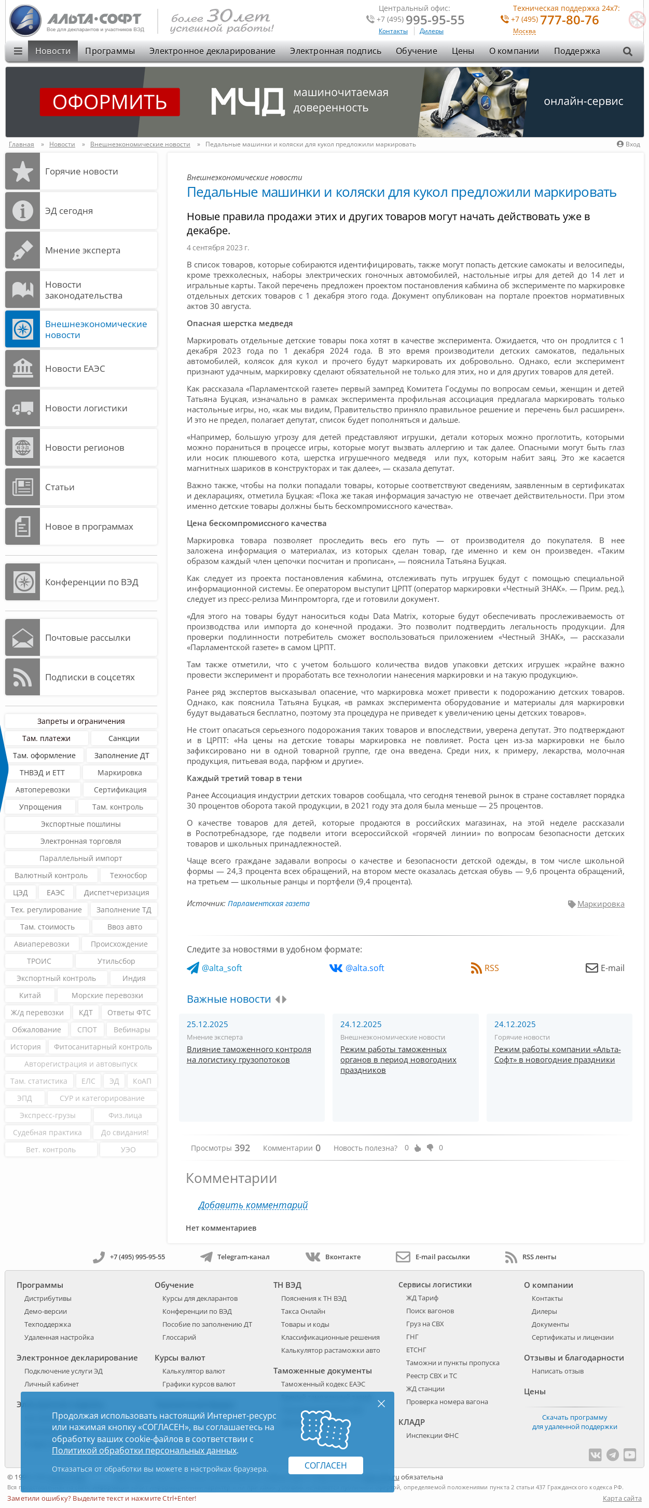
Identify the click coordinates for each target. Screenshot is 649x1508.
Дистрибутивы (48, 1298)
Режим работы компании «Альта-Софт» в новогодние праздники (557, 1054)
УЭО (128, 1149)
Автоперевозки (43, 790)
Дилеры (432, 30)
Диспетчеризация (116, 892)
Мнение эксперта (82, 250)
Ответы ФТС (129, 1012)
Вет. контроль (51, 1149)
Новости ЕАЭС (75, 368)
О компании (514, 51)
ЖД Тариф (422, 1297)
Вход (628, 144)
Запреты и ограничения (81, 721)
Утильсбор (116, 961)
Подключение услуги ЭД (63, 1371)
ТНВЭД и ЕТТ (42, 772)
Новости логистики (86, 408)
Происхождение (119, 944)
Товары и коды (305, 1324)
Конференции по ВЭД (92, 582)
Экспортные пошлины (81, 824)
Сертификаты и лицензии (573, 1337)
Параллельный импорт (80, 858)
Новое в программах (89, 526)
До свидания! (125, 1132)
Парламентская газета (269, 903)
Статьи (60, 487)
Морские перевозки (107, 995)
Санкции (124, 738)
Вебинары (132, 1029)
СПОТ (87, 1029)
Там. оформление (44, 755)
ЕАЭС (56, 892)
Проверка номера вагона (447, 1401)
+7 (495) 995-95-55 (129, 1256)
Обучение (416, 51)
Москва (524, 31)
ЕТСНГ (416, 1349)
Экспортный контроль (56, 978)
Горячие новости (81, 171)
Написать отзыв (558, 1371)
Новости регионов (85, 447)
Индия (134, 978)
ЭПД (24, 1098)
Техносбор (128, 875)
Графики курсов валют (199, 1384)
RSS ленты (531, 1256)
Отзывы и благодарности (574, 1357)
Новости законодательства (83, 289)
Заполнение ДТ (121, 755)
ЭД (114, 1081)
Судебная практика (47, 1132)
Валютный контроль (51, 875)
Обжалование (36, 1029)
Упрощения (40, 807)
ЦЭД (20, 892)
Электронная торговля (80, 841)
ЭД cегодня (69, 211)
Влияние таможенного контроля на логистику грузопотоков (249, 1054)
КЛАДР (411, 1422)
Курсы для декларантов (200, 1298)
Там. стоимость (47, 927)
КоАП (142, 1081)
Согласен (326, 1465)
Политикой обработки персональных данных (144, 1450)
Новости (53, 51)
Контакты (393, 30)
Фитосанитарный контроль (103, 1047)
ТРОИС (39, 961)
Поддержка (577, 51)
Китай (30, 995)
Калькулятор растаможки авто (330, 1350)
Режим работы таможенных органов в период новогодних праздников (398, 1059)
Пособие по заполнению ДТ (207, 1324)
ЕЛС (88, 1081)
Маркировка (120, 772)
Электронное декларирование (212, 51)
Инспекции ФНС (432, 1435)
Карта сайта (622, 1498)
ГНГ (412, 1336)
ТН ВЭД (287, 1285)
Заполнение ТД (123, 909)
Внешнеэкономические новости (96, 329)
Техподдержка (47, 1324)
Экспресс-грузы (48, 1115)
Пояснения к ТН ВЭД (314, 1298)
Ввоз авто (124, 927)
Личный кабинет (51, 1384)
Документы (550, 1324)
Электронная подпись (335, 51)
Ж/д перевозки (37, 1012)
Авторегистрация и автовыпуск (80, 1064)
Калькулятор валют (193, 1371)
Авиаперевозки (42, 944)
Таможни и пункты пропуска (453, 1362)
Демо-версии (45, 1311)
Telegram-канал (235, 1256)
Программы (110, 51)
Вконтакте (333, 1256)
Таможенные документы (322, 1370)
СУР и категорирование (102, 1098)
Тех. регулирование (46, 909)
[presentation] (277, 999)
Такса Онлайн (303, 1311)
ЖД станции (425, 1388)
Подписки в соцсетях (90, 677)
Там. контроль (117, 807)
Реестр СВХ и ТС (431, 1375)
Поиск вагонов (430, 1310)
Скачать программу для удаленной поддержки (574, 1421)
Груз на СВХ (425, 1323)
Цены (463, 51)
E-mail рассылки (433, 1256)
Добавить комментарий (253, 1205)
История (25, 1047)
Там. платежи (46, 738)
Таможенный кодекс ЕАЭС (323, 1384)
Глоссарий (179, 1337)
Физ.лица (125, 1115)
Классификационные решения (330, 1337)
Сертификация (120, 790)
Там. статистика (38, 1081)
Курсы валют (180, 1357)
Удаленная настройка (59, 1337)
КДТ (86, 1012)
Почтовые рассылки (88, 637)
